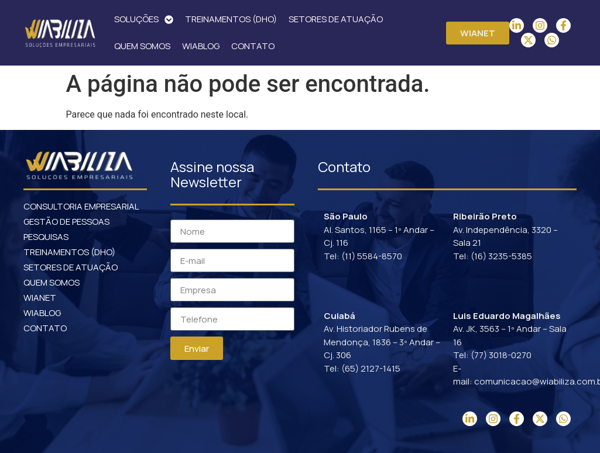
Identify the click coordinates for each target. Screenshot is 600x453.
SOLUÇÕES (143, 19)
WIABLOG (201, 46)
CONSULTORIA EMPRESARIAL (81, 206)
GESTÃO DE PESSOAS (66, 221)
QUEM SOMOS (142, 46)
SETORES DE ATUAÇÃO (336, 19)
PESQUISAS (45, 237)
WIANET (39, 297)
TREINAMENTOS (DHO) (231, 19)
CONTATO (253, 46)
